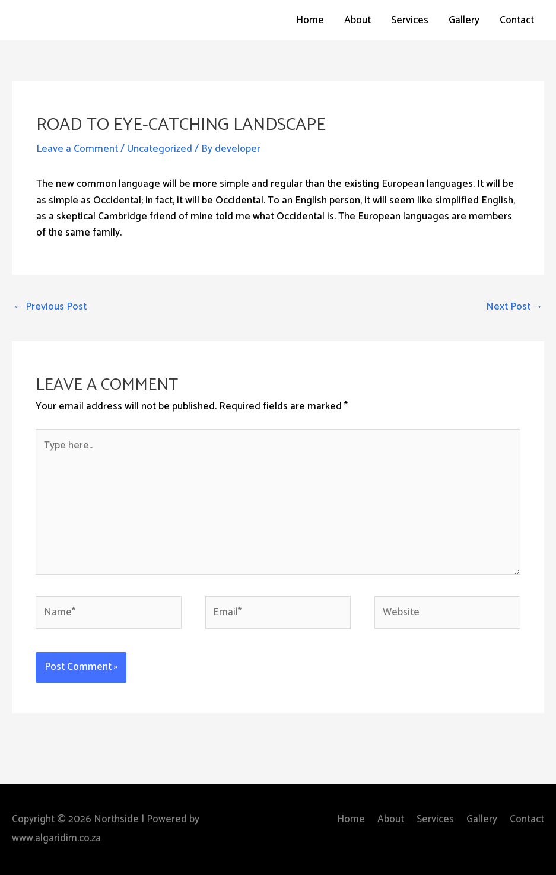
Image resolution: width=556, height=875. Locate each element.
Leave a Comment (77, 149)
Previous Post (50, 306)
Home (310, 20)
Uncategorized (159, 149)
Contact (517, 20)
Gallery (464, 20)
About (357, 20)
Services (409, 20)
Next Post (514, 306)
